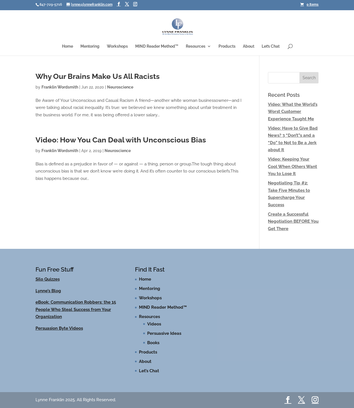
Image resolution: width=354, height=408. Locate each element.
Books (153, 342)
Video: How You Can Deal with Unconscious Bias (121, 140)
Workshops (117, 46)
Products (227, 46)
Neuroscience (120, 87)
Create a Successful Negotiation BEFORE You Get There (293, 221)
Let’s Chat (271, 46)
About (248, 46)
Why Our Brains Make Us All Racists (98, 76)
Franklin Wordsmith (59, 87)
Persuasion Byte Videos (59, 328)
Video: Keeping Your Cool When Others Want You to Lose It (292, 166)
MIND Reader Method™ (156, 46)
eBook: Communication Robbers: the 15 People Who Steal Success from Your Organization (76, 309)
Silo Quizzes (48, 279)
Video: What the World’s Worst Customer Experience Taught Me (292, 111)
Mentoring (89, 46)
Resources (195, 46)
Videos (154, 324)
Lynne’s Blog (48, 290)
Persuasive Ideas (164, 333)
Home (67, 46)
